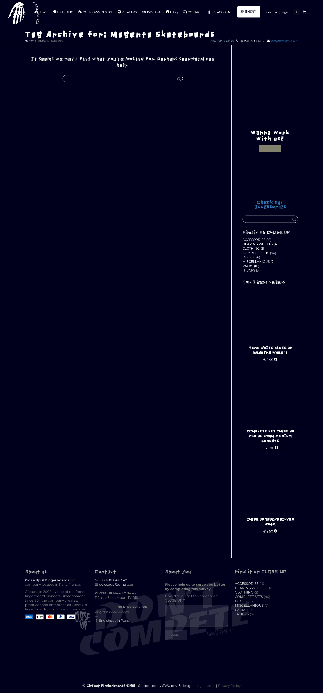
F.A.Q (172, 11)
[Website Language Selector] (280, 12)
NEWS (40, 11)
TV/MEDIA (151, 11)
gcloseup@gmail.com (284, 40)
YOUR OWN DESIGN (95, 11)
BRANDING (63, 11)
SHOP (248, 12)
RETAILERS (127, 11)
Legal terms (205, 686)
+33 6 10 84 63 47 (113, 580)
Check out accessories (270, 204)
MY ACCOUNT (219, 11)
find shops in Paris (114, 620)
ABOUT (21, 11)
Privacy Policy (229, 686)
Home (29, 40)
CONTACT (192, 11)
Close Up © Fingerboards (47, 580)
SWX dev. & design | (178, 686)
